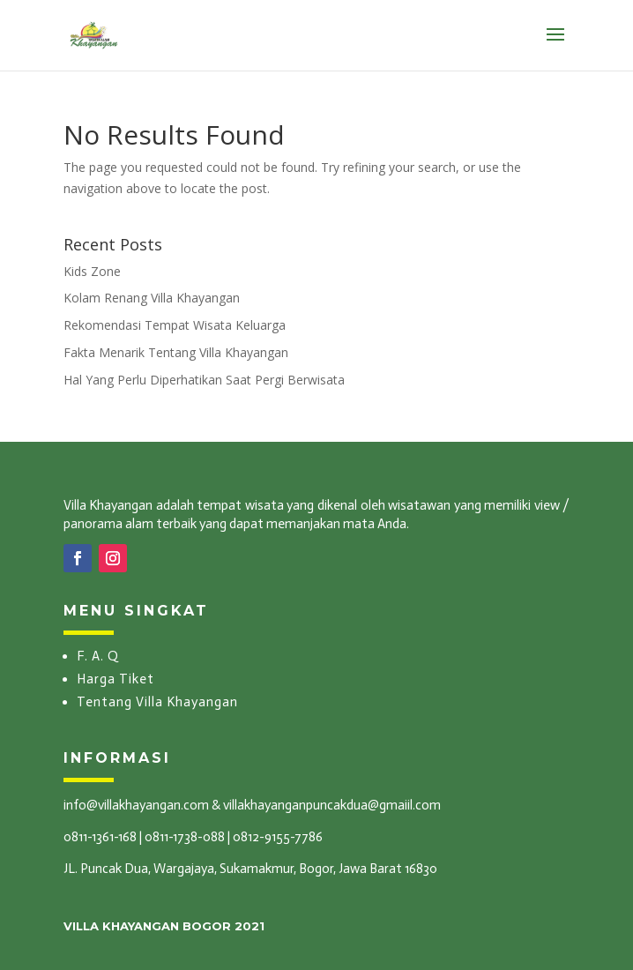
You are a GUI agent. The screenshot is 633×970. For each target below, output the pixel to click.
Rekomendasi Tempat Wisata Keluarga (174, 325)
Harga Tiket (115, 679)
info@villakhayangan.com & (141, 805)
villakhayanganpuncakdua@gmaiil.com (332, 805)
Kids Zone (92, 271)
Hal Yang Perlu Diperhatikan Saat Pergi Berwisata (204, 379)
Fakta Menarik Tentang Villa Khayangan (175, 352)
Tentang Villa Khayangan (157, 702)
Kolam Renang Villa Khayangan (151, 297)
